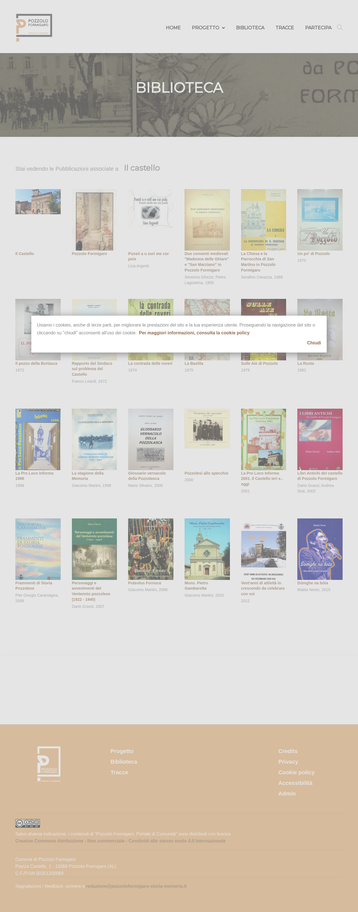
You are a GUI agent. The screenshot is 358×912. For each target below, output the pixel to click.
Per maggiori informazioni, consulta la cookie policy (194, 332)
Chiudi (314, 342)
